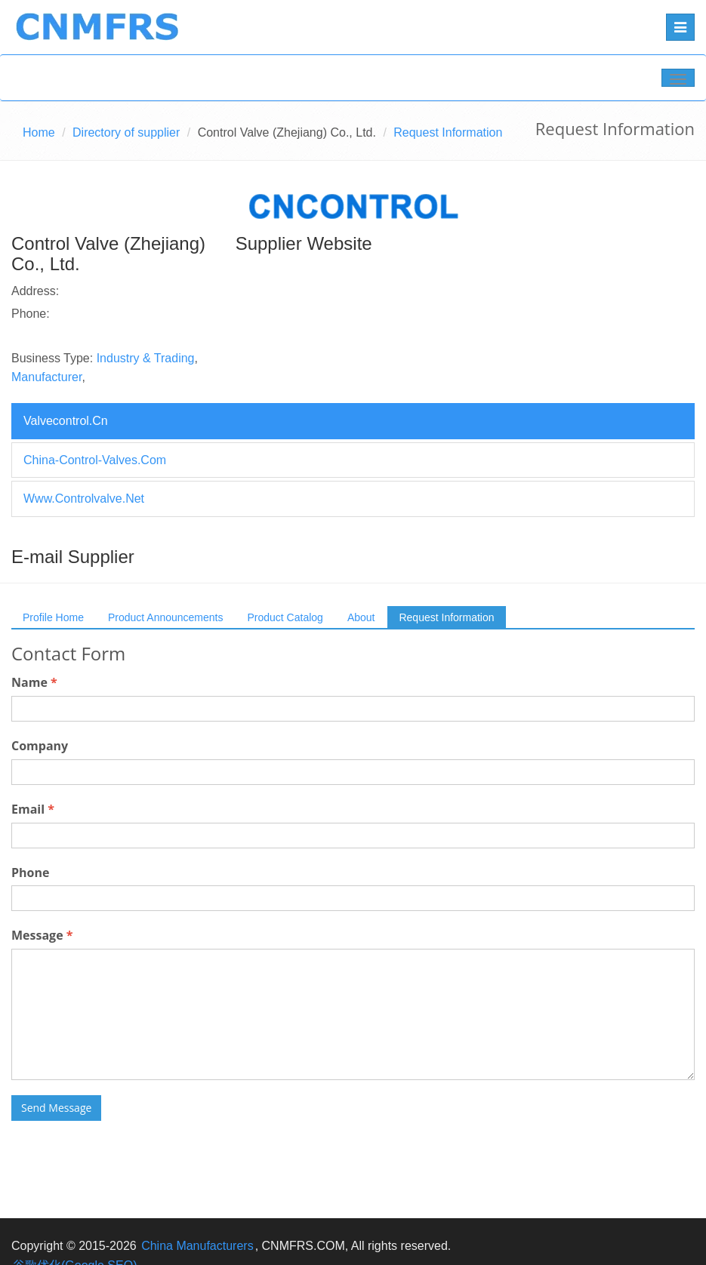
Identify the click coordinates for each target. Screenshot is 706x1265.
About (361, 617)
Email (32, 809)
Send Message (56, 1107)
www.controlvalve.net (83, 498)
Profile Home (53, 617)
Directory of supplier (126, 132)
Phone (30, 872)
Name (34, 682)
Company (39, 745)
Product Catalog (284, 617)
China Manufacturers (197, 1245)
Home (39, 132)
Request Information (446, 617)
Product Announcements (166, 617)
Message (41, 935)
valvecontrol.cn (65, 420)
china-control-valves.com (94, 460)
